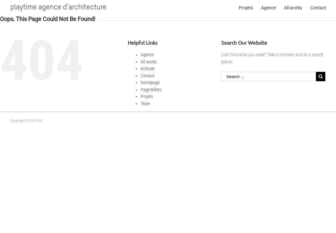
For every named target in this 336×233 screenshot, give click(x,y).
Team (145, 103)
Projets (147, 96)
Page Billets (151, 89)
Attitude (148, 68)
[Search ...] (268, 76)
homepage (150, 82)
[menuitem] (250, 7)
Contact (148, 75)
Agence (147, 54)
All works (149, 61)
